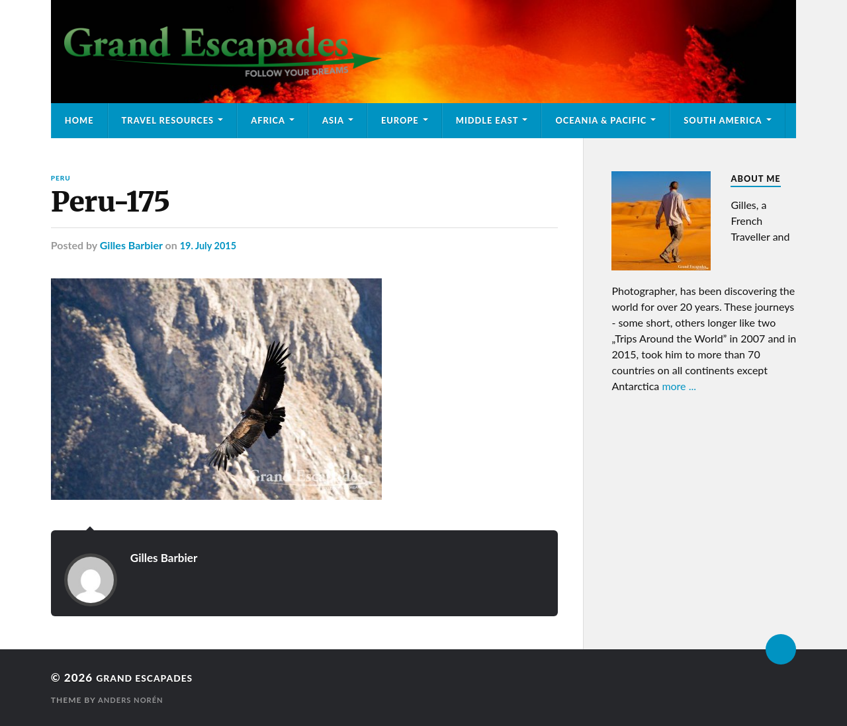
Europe (400, 120)
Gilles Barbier (131, 245)
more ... (679, 386)
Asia (333, 120)
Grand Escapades (154, 678)
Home (79, 120)
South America (723, 120)
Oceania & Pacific (600, 120)
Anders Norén (133, 700)
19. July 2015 (211, 245)
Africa (268, 120)
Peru (61, 178)
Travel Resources (168, 120)
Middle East (487, 120)
